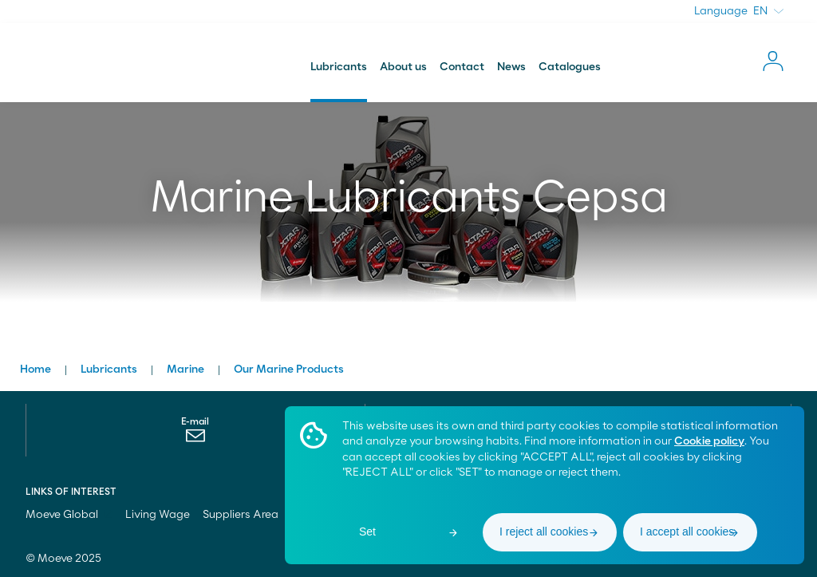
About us (403, 67)
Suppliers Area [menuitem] (240, 514)
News (511, 67)
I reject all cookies (543, 531)
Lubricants (338, 67)
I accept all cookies (687, 531)
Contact (462, 67)
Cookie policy (709, 441)
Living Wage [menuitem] (157, 514)
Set (367, 531)
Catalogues (570, 67)
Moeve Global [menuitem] (69, 514)
